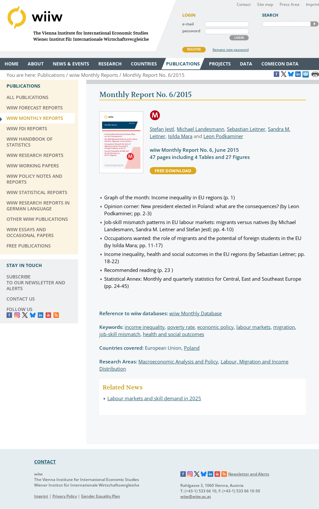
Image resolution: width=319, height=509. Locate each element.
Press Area (289, 4)
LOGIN (239, 37)
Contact (244, 4)
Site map (265, 4)
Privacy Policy (64, 496)
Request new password (231, 49)
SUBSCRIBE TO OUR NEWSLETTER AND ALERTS (36, 282)
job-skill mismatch (119, 334)
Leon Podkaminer (223, 136)
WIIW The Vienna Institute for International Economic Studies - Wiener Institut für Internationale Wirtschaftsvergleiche (88, 25)
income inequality (145, 327)
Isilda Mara (180, 136)
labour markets (253, 327)
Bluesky (32, 315)
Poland (192, 348)
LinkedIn (40, 315)
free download (173, 171)
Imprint (312, 4)
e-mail (188, 24)
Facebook (9, 315)
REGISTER (194, 49)
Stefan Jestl (162, 129)
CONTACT (45, 462)
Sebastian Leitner (246, 129)
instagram (17, 315)
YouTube (48, 315)
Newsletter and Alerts (248, 474)
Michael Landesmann (200, 129)
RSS (56, 315)
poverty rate (181, 327)
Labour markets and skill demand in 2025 (154, 398)
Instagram (190, 474)
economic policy (215, 327)
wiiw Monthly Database (195, 313)
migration (284, 327)
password (191, 31)
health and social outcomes (173, 334)
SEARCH (314, 23)
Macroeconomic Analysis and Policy (178, 361)
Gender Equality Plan (100, 496)
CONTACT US (21, 299)
